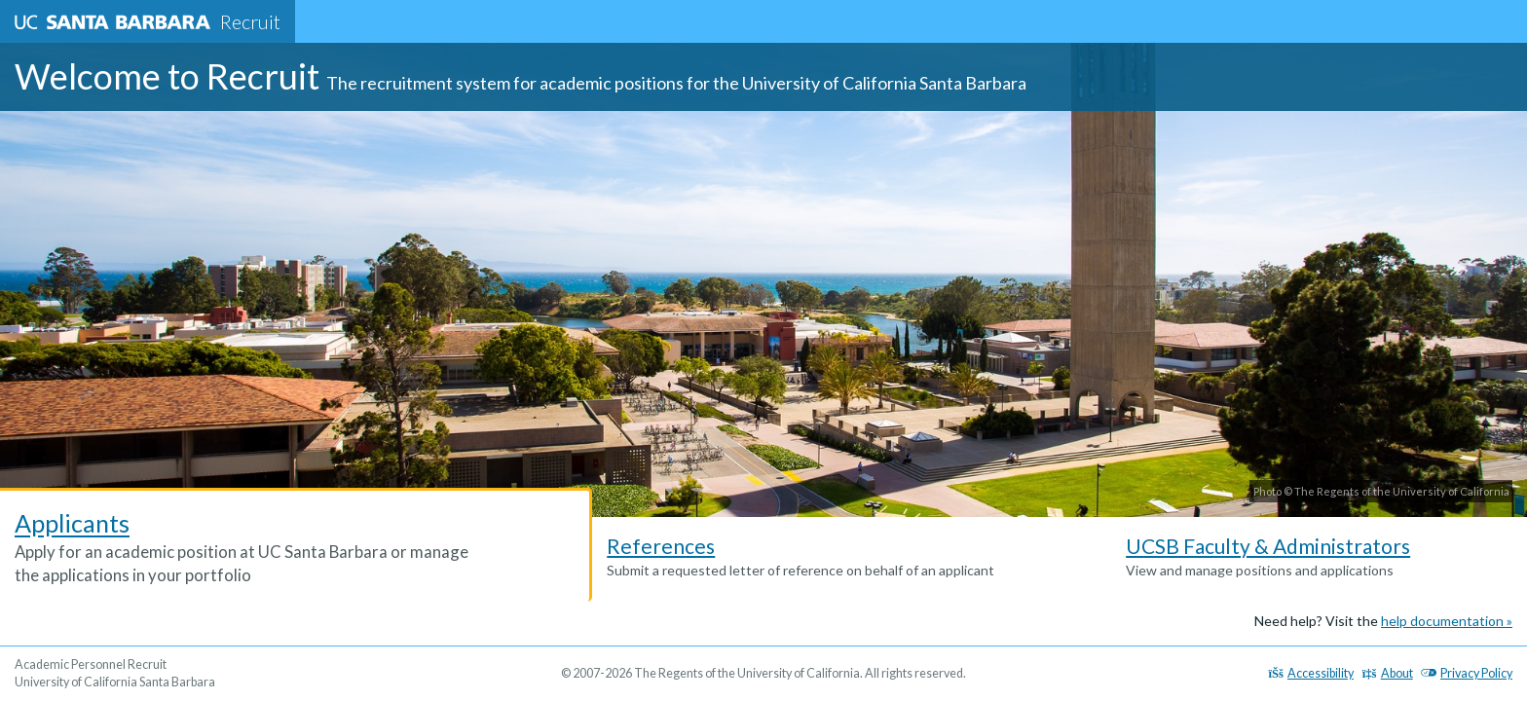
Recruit (147, 21)
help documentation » (1446, 620)
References (661, 546)
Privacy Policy (1466, 673)
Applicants (72, 522)
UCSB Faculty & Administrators (1268, 546)
